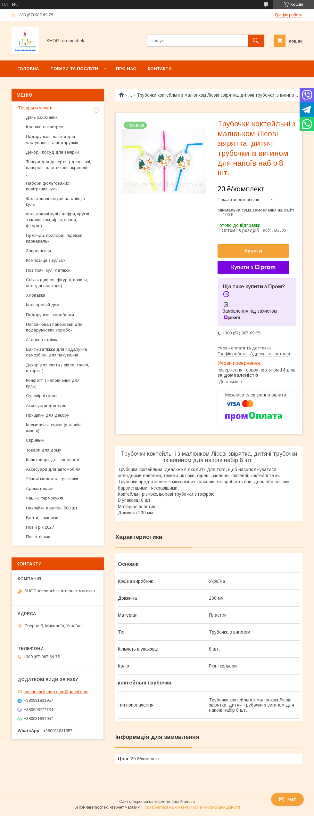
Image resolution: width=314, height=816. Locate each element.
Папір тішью (38, 536)
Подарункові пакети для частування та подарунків (52, 139)
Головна (28, 68)
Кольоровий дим (42, 304)
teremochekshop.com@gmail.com (56, 691)
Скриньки (35, 440)
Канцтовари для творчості (52, 459)
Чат (287, 799)
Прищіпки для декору (47, 415)
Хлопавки (35, 295)
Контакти (160, 68)
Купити (253, 250)
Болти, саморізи (42, 517)
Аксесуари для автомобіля (53, 469)
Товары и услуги (35, 107)
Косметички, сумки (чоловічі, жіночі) (54, 427)
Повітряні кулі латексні (48, 270)
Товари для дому (43, 450)
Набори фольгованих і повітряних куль (48, 186)
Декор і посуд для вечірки (52, 152)
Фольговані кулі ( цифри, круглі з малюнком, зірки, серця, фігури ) (57, 220)
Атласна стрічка (42, 339)
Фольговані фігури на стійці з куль (55, 201)
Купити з (253, 267)
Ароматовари (40, 488)
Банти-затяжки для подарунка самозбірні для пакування (56, 352)
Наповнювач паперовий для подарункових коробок (54, 327)
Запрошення (38, 250)
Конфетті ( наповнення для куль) (52, 383)
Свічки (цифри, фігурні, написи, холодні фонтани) (57, 282)
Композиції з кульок (45, 260)
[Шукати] (256, 41)
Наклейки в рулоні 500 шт (51, 508)
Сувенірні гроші (41, 395)
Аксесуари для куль (46, 405)
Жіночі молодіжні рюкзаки (52, 478)
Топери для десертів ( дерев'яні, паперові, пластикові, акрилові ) (58, 167)
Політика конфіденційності (215, 807)
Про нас (126, 68)
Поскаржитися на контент (165, 807)
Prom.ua (187, 801)
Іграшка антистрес (44, 126)
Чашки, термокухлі (44, 498)
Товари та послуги (74, 68)
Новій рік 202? (40, 527)
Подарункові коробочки (50, 314)
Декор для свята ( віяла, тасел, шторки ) (57, 368)
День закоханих (42, 117)
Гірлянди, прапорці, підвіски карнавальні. (54, 238)
